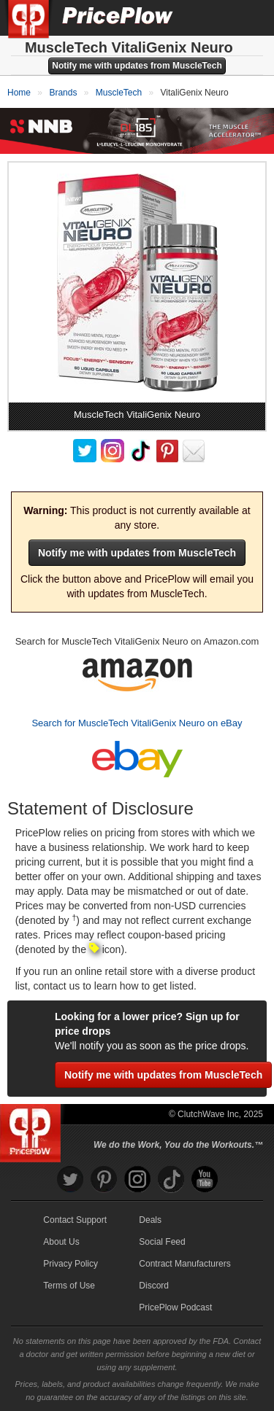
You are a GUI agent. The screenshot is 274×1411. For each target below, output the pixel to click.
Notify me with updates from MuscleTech (136, 66)
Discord (154, 1285)
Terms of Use (69, 1285)
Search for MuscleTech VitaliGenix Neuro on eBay (136, 723)
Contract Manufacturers (184, 1264)
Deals (150, 1220)
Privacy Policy (70, 1264)
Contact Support (75, 1220)
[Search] (214, 17)
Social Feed (162, 1242)
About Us (61, 1242)
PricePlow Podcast (175, 1307)
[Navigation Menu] (247, 17)
